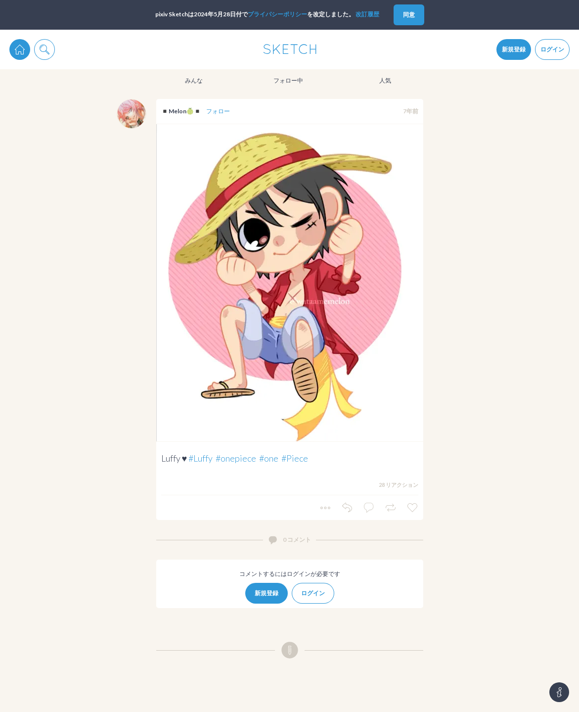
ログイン (552, 49)
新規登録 (514, 49)
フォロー (218, 111)
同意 (409, 14)
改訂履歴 (367, 14)
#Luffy (200, 458)
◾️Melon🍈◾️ (181, 111)
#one (268, 458)
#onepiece (236, 458)
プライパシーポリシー (277, 14)
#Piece (294, 458)
